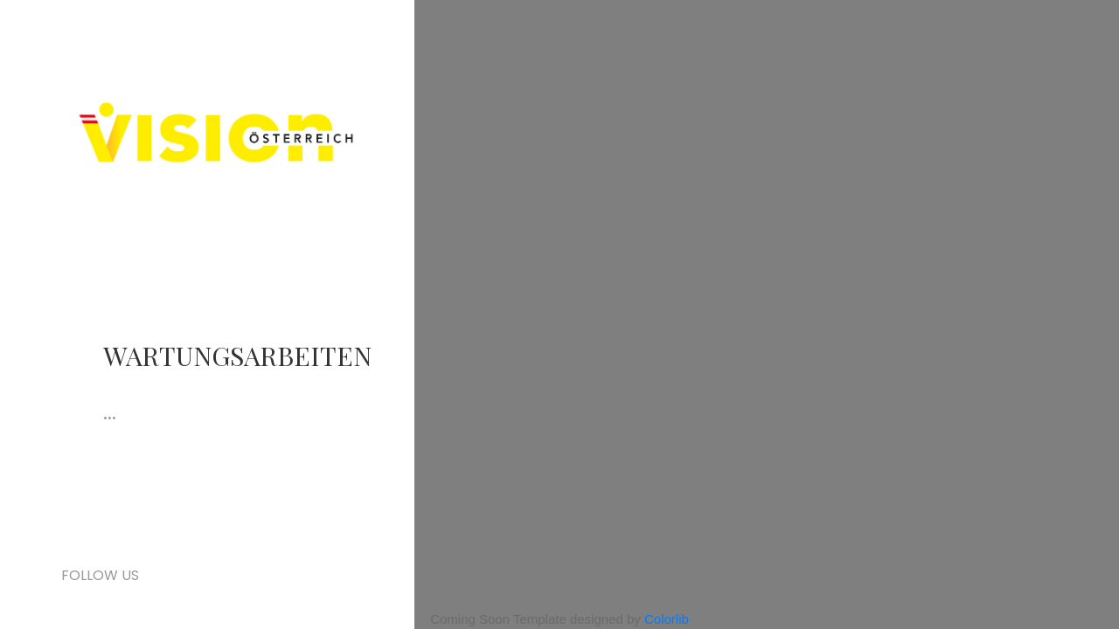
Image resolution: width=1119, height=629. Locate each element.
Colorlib (666, 619)
